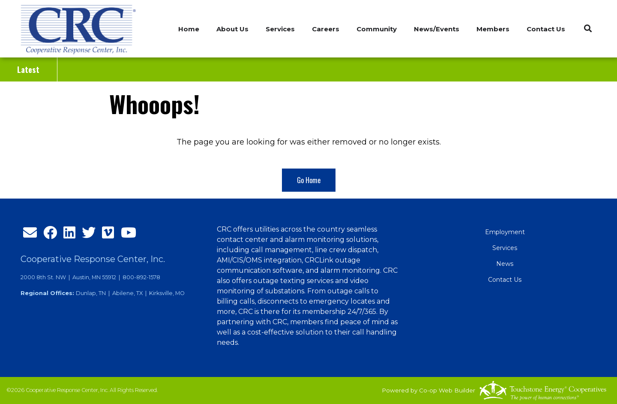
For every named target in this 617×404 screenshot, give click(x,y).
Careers (325, 29)
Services (504, 248)
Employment (505, 232)
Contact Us (546, 29)
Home (188, 29)
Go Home (308, 180)
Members (492, 29)
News (504, 264)
